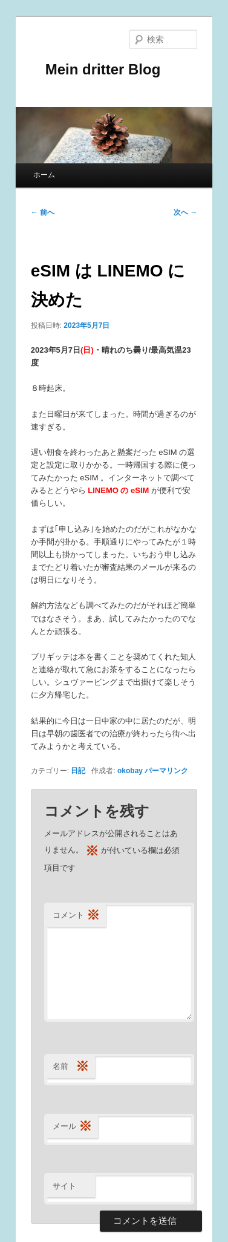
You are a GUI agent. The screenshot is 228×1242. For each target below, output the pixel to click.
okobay (130, 770)
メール (72, 1127)
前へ (42, 212)
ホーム (44, 175)
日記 (78, 770)
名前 (71, 1067)
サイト (64, 1186)
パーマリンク (166, 770)
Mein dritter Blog (96, 69)
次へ (185, 212)
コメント (76, 915)
